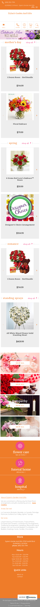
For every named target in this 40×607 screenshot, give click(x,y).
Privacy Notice (25, 603)
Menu (3, 27)
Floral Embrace (20, 124)
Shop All (29, 43)
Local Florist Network (16, 605)
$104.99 (20, 233)
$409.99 (20, 341)
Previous (3, 68)
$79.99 (20, 132)
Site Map (27, 605)
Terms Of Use (14, 603)
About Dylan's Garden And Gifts (13, 497)
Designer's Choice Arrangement (20, 225)
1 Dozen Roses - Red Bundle (20, 77)
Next (37, 68)
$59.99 (20, 186)
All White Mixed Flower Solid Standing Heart (20, 334)
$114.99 (20, 85)
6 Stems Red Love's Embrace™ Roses (20, 179)
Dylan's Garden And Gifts (20, 13)
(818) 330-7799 (10, 2)
